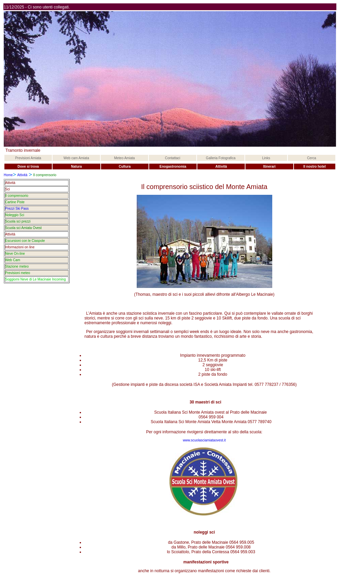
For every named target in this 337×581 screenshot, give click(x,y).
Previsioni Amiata (28, 158)
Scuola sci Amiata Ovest (23, 228)
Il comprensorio (16, 196)
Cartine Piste (14, 202)
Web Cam (12, 260)
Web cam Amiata (76, 158)
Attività (22, 175)
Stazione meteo (17, 266)
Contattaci (172, 158)
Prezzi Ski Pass (16, 208)
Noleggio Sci (14, 215)
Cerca (311, 158)
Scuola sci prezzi (18, 221)
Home (8, 175)
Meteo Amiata (124, 158)
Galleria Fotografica (220, 158)
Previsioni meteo (17, 273)
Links (266, 158)
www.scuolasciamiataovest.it (204, 440)
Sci (7, 189)
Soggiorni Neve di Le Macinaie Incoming (35, 279)
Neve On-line (15, 253)
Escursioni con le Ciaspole (25, 241)
